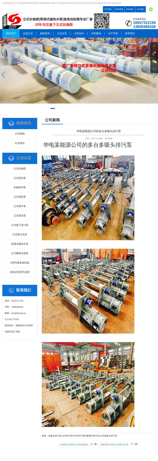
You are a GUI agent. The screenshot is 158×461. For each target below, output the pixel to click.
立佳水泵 (62, 33)
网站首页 (11, 33)
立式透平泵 (20, 206)
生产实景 (113, 33)
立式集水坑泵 (19, 234)
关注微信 (140, 9)
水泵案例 (96, 33)
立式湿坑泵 (20, 178)
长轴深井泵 (20, 187)
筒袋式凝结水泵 (19, 244)
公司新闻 (20, 133)
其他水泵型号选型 (20, 272)
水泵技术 (79, 33)
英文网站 (108, 9)
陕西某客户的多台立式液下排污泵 (115, 445)
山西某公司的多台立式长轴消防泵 (74, 445)
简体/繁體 (119, 9)
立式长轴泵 (20, 168)
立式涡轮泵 (20, 196)
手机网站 (130, 9)
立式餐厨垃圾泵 (19, 253)
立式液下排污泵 (19, 225)
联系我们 (130, 33)
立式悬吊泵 (20, 215)
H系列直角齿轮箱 (19, 262)
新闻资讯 (45, 33)
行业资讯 (20, 143)
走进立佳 (28, 33)
